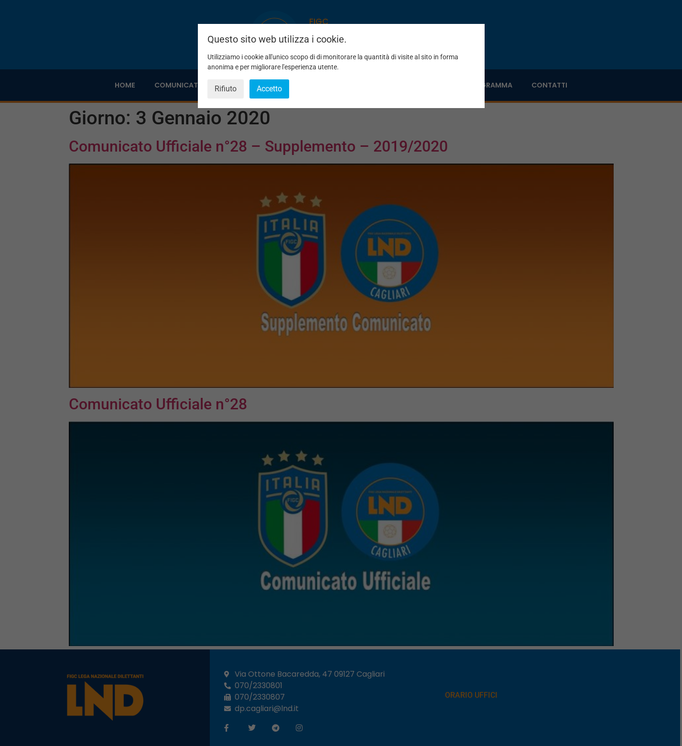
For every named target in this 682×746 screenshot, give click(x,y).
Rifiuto (226, 88)
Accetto (269, 88)
